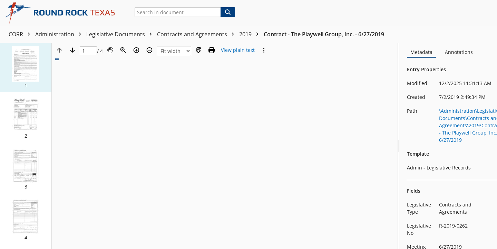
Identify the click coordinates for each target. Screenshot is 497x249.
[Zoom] (123, 50)
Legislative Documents (120, 34)
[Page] (88, 51)
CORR (21, 34)
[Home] (62, 13)
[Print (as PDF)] (211, 50)
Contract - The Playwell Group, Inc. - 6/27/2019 (324, 34)
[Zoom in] (136, 50)
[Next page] (72, 50)
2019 (250, 34)
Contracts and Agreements (197, 34)
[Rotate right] (198, 50)
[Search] (228, 12)
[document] (448, 146)
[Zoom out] (149, 50)
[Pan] (110, 50)
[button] (25, 67)
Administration (60, 34)
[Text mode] (238, 50)
